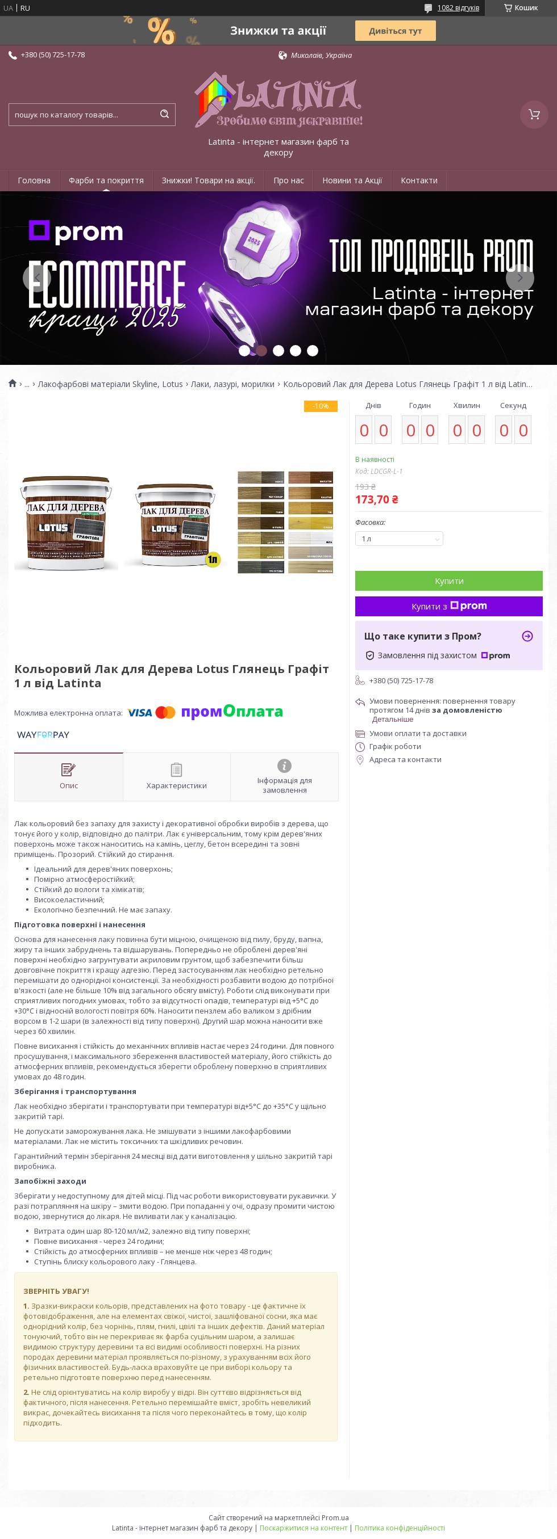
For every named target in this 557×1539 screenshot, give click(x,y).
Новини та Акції (352, 180)
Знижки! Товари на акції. (208, 180)
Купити (449, 580)
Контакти (419, 180)
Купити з (449, 606)
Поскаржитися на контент (303, 1528)
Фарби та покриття (106, 180)
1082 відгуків (458, 7)
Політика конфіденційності (400, 1528)
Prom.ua (335, 1518)
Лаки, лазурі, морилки (233, 384)
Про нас (288, 180)
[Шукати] (164, 114)
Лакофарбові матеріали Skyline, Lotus (110, 384)
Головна (34, 180)
